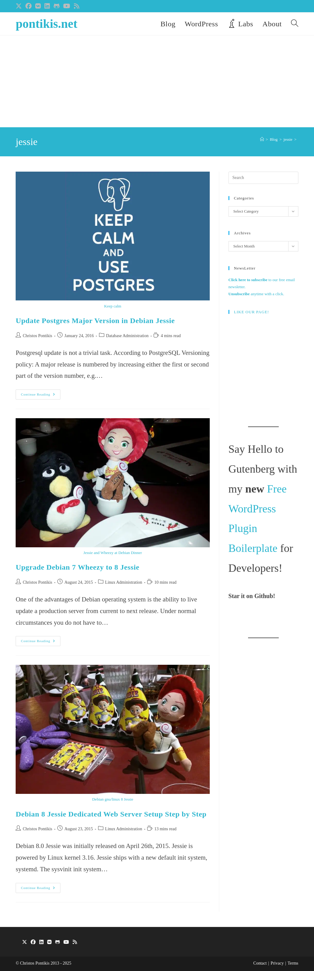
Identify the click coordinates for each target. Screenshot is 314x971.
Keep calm (112, 306)
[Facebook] (33, 942)
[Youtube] (66, 942)
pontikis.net (46, 24)
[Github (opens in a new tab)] (56, 6)
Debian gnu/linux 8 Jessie (112, 799)
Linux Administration (123, 582)
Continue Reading (40, 396)
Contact (260, 963)
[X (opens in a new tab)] (20, 6)
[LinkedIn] (41, 942)
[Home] (262, 139)
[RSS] (75, 942)
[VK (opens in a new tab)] (38, 6)
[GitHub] (57, 942)
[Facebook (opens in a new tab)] (28, 6)
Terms (293, 963)
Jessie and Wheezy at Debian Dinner (112, 552)
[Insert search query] (263, 178)
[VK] (49, 942)
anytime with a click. (256, 294)
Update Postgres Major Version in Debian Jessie (95, 321)
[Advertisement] (157, 81)
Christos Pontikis (37, 335)
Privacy (277, 963)
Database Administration (127, 335)
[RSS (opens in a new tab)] (76, 6)
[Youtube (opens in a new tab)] (66, 6)
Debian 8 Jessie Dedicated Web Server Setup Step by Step (111, 814)
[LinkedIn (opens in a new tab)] (47, 6)
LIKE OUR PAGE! (251, 312)
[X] (24, 942)
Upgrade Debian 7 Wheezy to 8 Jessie (77, 567)
